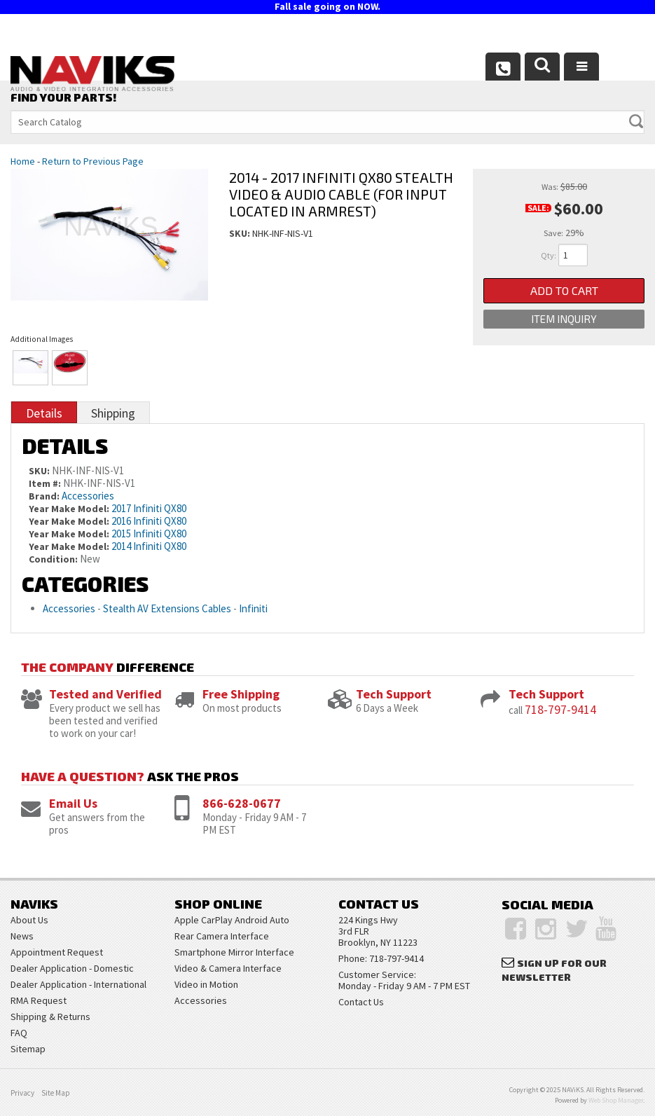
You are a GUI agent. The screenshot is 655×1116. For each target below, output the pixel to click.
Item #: (46, 483)
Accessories (88, 495)
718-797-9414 (560, 709)
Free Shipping (241, 694)
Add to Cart (564, 291)
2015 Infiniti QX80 (148, 533)
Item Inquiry (564, 321)
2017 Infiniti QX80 (148, 508)
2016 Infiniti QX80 (148, 521)
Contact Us (361, 1002)
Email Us (73, 803)
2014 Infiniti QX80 (148, 546)
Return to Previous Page (93, 161)
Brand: (44, 496)
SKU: (240, 233)
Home (23, 161)
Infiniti (253, 608)
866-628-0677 (241, 803)
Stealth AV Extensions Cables (167, 608)
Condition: (53, 559)
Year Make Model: (69, 508)
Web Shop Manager (615, 1100)
